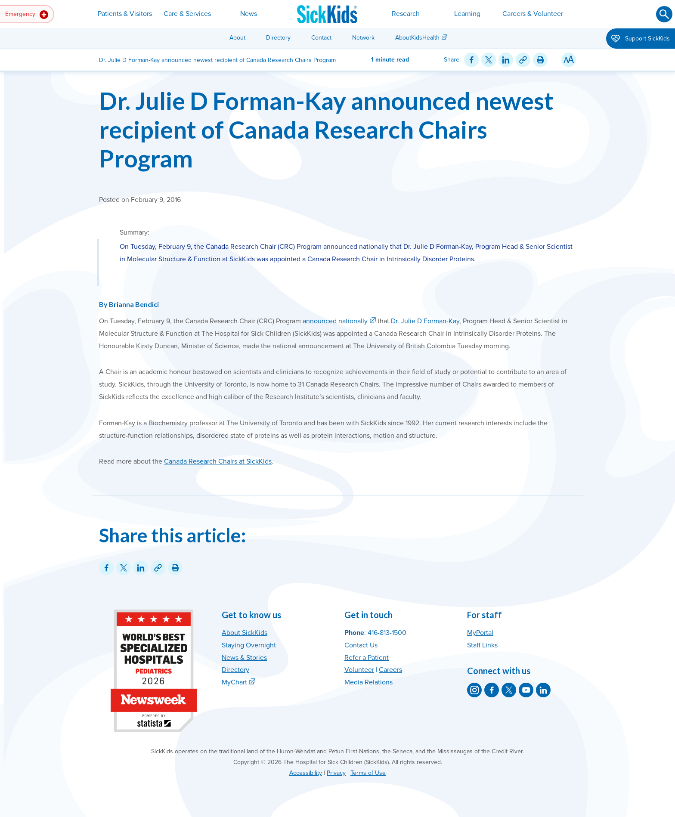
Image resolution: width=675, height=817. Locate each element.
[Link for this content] (523, 60)
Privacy (336, 773)
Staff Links (482, 645)
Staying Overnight (249, 645)
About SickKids (244, 632)
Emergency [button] (26, 14)
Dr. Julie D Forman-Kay (425, 321)
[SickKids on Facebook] (491, 690)
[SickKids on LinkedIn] (543, 690)
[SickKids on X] (509, 690)
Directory (278, 37)
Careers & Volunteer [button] (532, 13)
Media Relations (368, 682)
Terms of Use (368, 773)
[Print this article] (540, 60)
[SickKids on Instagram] (474, 690)
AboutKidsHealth (417, 37)
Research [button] (406, 13)
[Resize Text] (568, 60)
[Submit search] (664, 14)
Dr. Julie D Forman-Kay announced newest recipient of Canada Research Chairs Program (326, 129)
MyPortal (480, 632)
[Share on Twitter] (488, 60)
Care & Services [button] (187, 13)
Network (363, 37)
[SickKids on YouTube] (526, 690)
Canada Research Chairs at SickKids (218, 461)
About (237, 37)
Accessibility (305, 773)
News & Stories (244, 657)
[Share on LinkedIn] (506, 60)
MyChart (234, 682)
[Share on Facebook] (471, 60)
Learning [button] (467, 13)
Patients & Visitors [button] (125, 13)
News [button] (248, 13)
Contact (321, 37)
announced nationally (335, 321)
